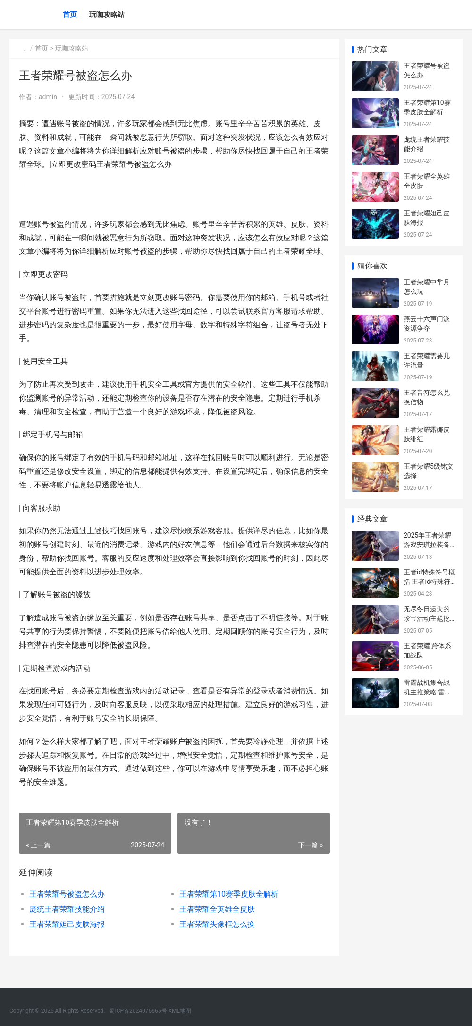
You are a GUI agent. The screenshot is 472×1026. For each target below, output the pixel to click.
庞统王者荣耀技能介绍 (67, 922)
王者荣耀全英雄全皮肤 (215, 922)
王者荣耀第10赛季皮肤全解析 (226, 907)
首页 (70, 14)
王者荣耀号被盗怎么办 (67, 907)
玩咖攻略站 (107, 14)
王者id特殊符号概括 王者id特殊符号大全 (429, 581)
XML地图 (180, 1011)
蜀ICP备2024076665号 (138, 1011)
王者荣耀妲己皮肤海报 (67, 937)
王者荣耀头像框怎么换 (215, 937)
